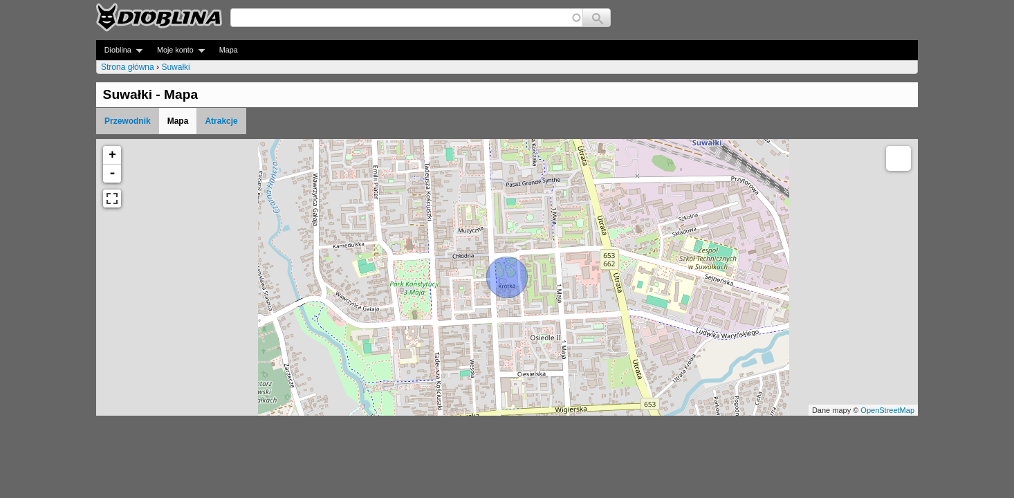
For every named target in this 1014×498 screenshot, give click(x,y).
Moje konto (177, 50)
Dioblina (119, 50)
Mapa (228, 50)
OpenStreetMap (887, 410)
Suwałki (175, 67)
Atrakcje (221, 121)
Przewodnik (127, 121)
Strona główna (127, 67)
